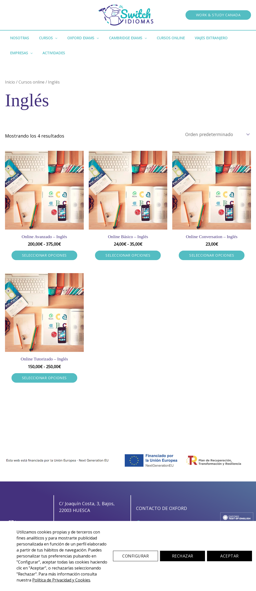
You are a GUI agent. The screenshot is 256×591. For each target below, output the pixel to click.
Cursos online (32, 82)
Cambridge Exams (117, 38)
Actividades (19, 53)
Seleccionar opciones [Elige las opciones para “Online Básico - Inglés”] (128, 255)
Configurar (135, 556)
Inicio (10, 82)
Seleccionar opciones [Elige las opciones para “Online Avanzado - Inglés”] (44, 255)
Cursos (43, 38)
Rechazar (182, 556)
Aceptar (229, 556)
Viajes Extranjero (194, 38)
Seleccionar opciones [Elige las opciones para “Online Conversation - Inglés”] (211, 255)
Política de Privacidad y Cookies (61, 580)
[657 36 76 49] (76, 517)
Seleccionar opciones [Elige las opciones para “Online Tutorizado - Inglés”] (44, 378)
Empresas (229, 38)
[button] (218, 15)
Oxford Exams (75, 38)
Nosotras (18, 38)
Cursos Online (157, 38)
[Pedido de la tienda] (215, 134)
